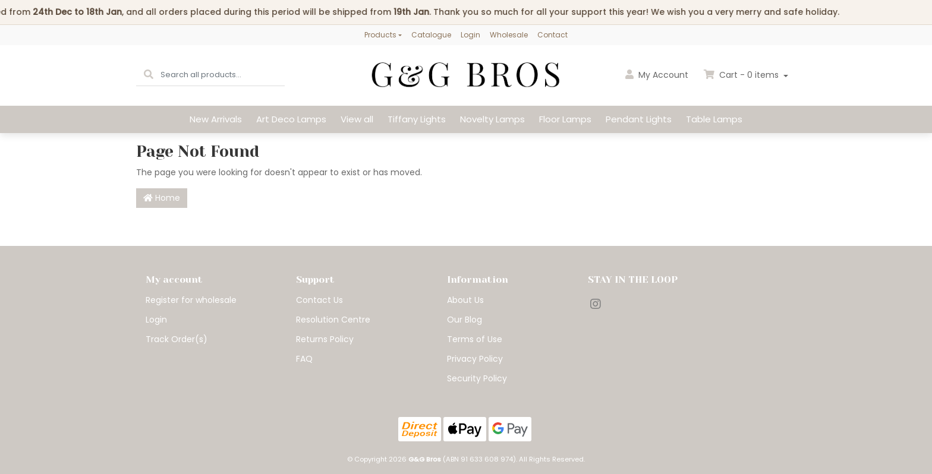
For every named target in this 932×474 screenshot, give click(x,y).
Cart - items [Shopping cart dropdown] (742, 75)
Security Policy (477, 378)
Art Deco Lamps (291, 119)
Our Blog (464, 320)
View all (357, 119)
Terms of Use (474, 339)
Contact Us (319, 300)
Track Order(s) (176, 339)
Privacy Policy (475, 359)
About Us (465, 300)
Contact (552, 35)
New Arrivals (216, 119)
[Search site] (148, 75)
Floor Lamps (565, 119)
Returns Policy (325, 339)
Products (380, 35)
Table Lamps (714, 119)
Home (161, 198)
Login (470, 35)
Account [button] (656, 75)
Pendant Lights (639, 119)
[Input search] (222, 75)
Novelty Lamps (492, 119)
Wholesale (509, 35)
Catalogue (431, 35)
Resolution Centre (333, 320)
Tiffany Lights (417, 119)
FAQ (304, 359)
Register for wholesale (191, 300)
